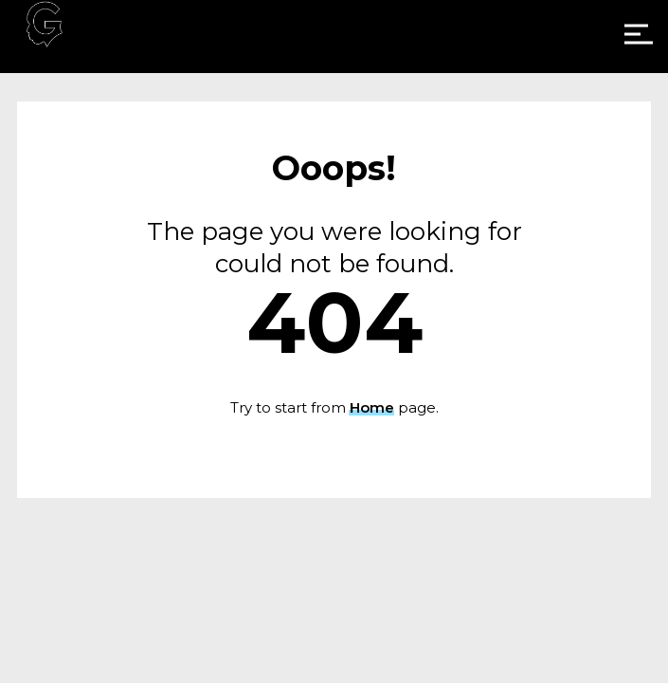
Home (372, 407)
